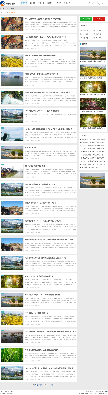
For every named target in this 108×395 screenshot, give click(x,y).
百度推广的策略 (31, 148)
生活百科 (50, 3)
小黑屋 (97, 391)
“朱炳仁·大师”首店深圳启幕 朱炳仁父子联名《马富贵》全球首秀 (48, 129)
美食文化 (41, 3)
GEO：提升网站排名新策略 (35, 166)
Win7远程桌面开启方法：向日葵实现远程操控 (42, 111)
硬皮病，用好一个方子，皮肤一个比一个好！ (41, 56)
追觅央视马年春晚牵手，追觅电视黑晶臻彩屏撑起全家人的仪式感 (49, 239)
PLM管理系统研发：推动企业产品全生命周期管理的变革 (45, 37)
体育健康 (58, 3)
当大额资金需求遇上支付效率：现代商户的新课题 (43, 221)
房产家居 (97, 30)
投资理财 (33, 3)
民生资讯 (97, 38)
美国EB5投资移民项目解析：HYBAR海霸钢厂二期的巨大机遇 (47, 92)
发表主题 (86, 19)
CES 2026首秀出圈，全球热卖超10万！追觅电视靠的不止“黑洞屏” (49, 368)
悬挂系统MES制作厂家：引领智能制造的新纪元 (42, 295)
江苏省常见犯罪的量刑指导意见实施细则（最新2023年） (46, 258)
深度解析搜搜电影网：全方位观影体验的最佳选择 (93, 111)
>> (51, 384)
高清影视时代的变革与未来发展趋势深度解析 (93, 61)
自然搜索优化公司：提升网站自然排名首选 (40, 203)
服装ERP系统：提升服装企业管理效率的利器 (41, 74)
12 (48, 384)
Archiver (88, 391)
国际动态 (84, 38)
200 (54, 384)
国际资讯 (67, 3)
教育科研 (24, 3)
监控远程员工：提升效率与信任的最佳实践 (93, 139)
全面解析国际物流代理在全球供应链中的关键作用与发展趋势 (93, 78)
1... (22, 384)
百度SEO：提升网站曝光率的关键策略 (39, 276)
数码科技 (97, 34)
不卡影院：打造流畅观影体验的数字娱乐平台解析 (93, 128)
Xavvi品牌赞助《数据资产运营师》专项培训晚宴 (43, 19)
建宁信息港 (10, 4)
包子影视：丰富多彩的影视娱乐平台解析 (92, 94)
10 (43, 384)
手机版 (92, 391)
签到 (99, 19)
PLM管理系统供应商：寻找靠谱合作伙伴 (40, 184)
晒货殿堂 (84, 34)
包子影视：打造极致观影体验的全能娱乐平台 (93, 161)
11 (46, 384)
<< (25, 384)
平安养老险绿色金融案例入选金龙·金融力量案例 (42, 350)
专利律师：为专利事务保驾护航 (36, 313)
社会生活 (84, 30)
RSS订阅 (13, 12)
